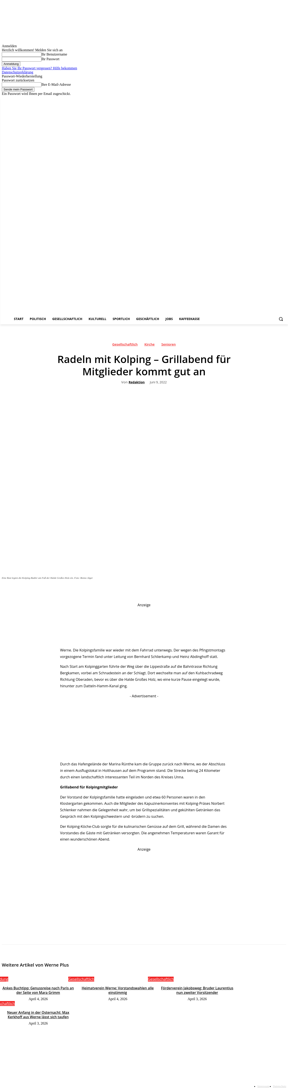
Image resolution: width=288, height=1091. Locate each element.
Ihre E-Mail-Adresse (56, 84)
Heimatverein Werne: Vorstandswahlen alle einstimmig (118, 990)
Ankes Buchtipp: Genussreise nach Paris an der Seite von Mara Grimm (38, 990)
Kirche (149, 345)
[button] (280, 319)
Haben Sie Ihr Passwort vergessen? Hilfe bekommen (39, 68)
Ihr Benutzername (54, 54)
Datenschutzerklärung (17, 72)
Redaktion (137, 382)
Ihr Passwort (50, 59)
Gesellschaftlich (125, 345)
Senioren (168, 345)
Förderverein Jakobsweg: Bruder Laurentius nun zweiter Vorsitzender (197, 990)
